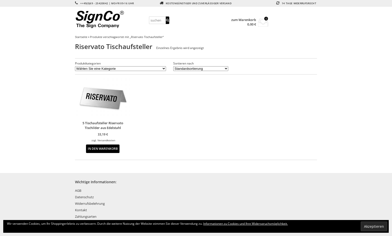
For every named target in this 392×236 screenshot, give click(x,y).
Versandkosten (106, 140)
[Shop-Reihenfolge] (200, 68)
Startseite (81, 37)
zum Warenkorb (243, 20)
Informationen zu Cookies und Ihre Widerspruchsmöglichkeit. (245, 224)
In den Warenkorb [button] (103, 148)
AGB (78, 190)
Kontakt (81, 210)
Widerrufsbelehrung (90, 203)
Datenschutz (84, 197)
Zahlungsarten (85, 216)
